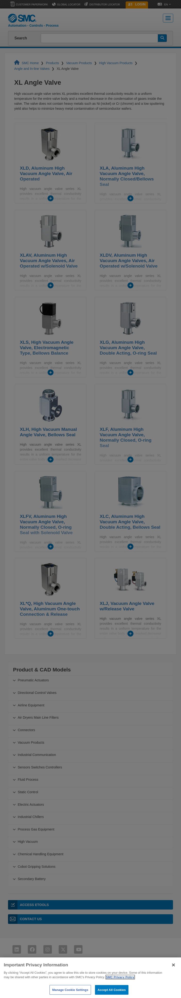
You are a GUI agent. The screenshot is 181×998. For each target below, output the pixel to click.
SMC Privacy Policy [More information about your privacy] (120, 983)
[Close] (173, 970)
